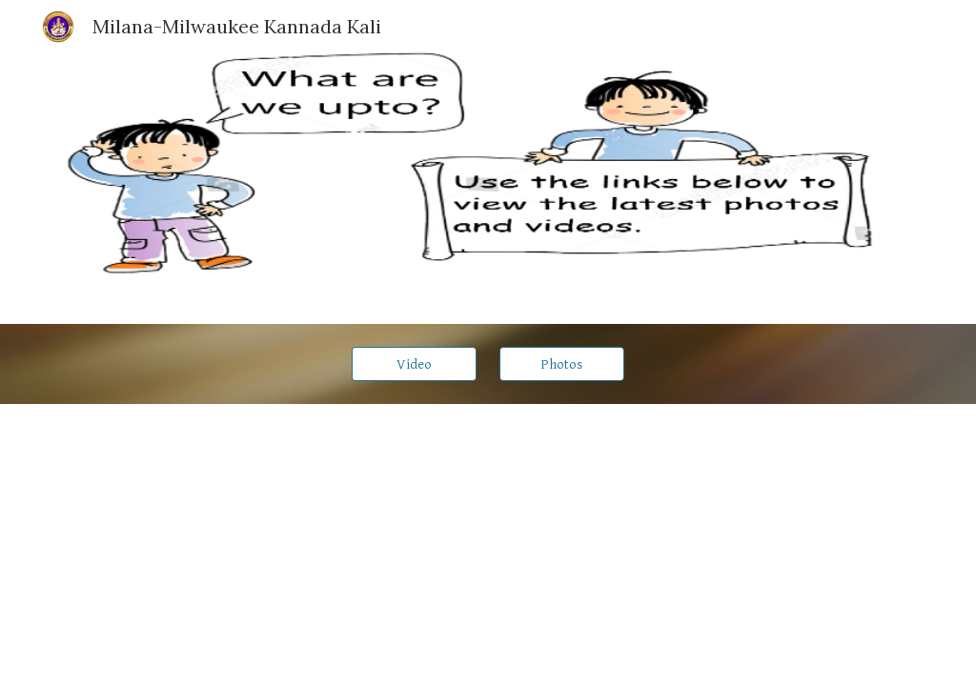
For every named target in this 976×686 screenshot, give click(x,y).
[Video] (414, 364)
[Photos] (561, 364)
